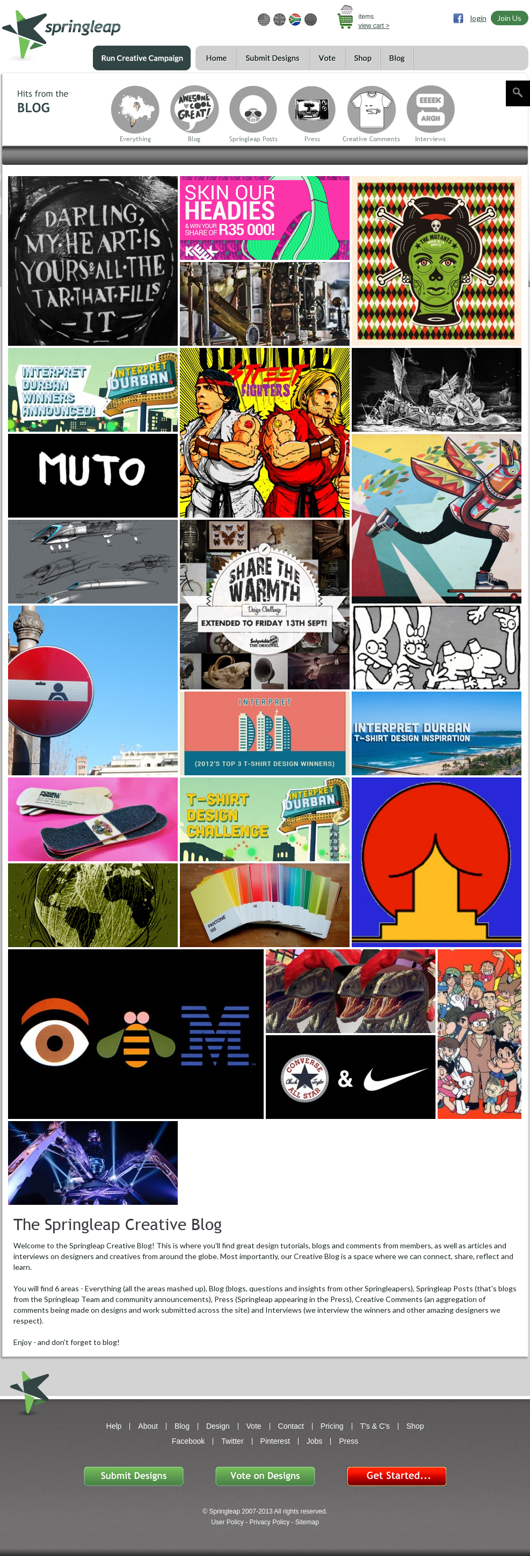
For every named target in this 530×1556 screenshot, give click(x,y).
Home (215, 58)
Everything (135, 139)
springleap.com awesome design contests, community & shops (93, 30)
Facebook (188, 1441)
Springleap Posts (253, 139)
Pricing (332, 1426)
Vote (327, 58)
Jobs (315, 1441)
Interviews (430, 139)
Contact (291, 1426)
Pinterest (275, 1441)
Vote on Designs (265, 1476)
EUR (310, 19)
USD (264, 19)
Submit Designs (272, 58)
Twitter (232, 1441)
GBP (279, 19)
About (148, 1426)
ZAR (295, 19)
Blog (396, 58)
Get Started (396, 1476)
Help (114, 1426)
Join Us (509, 18)
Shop (362, 58)
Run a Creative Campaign (142, 58)
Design (218, 1426)
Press (312, 139)
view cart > (374, 26)
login (478, 18)
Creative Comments (371, 139)
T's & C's (375, 1426)
